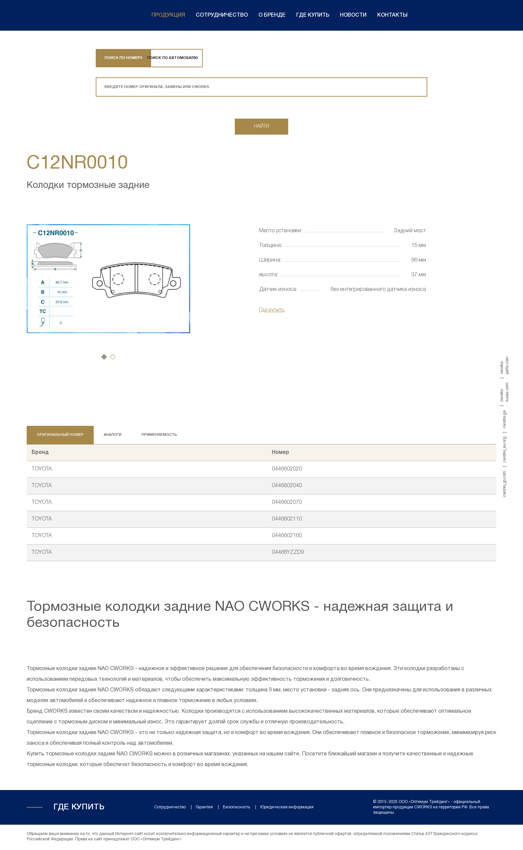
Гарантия (204, 808)
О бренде (272, 15)
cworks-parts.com (504, 365)
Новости (353, 15)
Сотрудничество (222, 15)
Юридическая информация (287, 808)
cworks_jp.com (504, 483)
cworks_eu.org (504, 449)
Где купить (312, 15)
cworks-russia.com (504, 392)
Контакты (392, 15)
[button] (104, 358)
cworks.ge (504, 419)
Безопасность (236, 808)
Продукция (168, 15)
